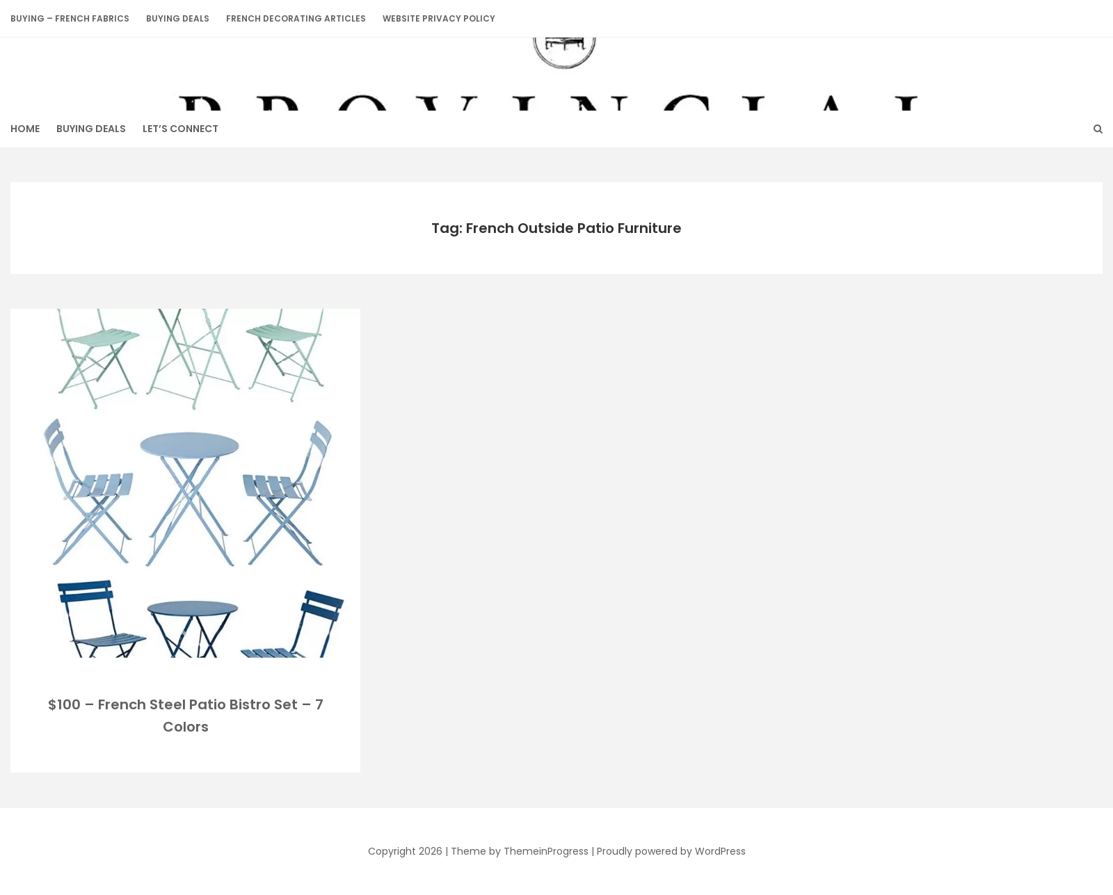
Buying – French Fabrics (69, 18)
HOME (25, 129)
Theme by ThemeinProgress (519, 851)
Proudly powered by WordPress (671, 851)
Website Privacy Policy (439, 18)
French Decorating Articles (296, 18)
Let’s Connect (180, 129)
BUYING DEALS (177, 18)
